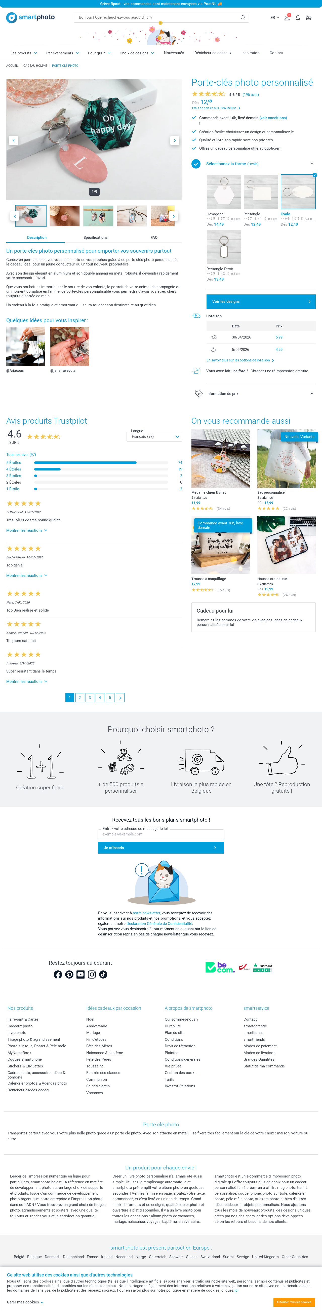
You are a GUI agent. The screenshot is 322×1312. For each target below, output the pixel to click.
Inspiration (250, 53)
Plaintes (171, 1053)
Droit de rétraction (180, 1046)
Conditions (174, 1039)
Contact (276, 53)
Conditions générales (182, 1059)
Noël (90, 1019)
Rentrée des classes (103, 1072)
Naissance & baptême (104, 1053)
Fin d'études (96, 1039)
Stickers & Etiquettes (25, 1066)
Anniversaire (96, 1026)
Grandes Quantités (259, 1059)
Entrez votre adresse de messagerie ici (135, 828)
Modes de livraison (259, 1053)
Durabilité (173, 1026)
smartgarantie (255, 1026)
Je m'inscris (114, 848)
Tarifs (169, 1079)
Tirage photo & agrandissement (34, 1039)
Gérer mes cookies (25, 1302)
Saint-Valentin (98, 1086)
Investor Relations (180, 1086)
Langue (137, 431)
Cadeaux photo (20, 1026)
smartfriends (254, 1039)
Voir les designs (226, 301)
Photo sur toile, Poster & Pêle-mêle (37, 1046)
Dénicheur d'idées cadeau (29, 1090)
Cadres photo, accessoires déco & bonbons (36, 1075)
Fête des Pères (98, 1059)
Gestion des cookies (182, 1072)
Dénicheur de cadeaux (212, 53)
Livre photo (17, 1032)
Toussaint (94, 1066)
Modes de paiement (260, 1046)
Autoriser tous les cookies (293, 1302)
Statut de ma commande (264, 1066)
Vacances (94, 1093)
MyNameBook (19, 1053)
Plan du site (174, 1032)
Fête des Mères (99, 1046)
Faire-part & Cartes (23, 1019)
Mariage (93, 1032)
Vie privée (173, 1066)
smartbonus (254, 1032)
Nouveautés (174, 53)
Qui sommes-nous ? (181, 1019)
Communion (96, 1079)
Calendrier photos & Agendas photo (37, 1083)
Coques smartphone (25, 1059)
